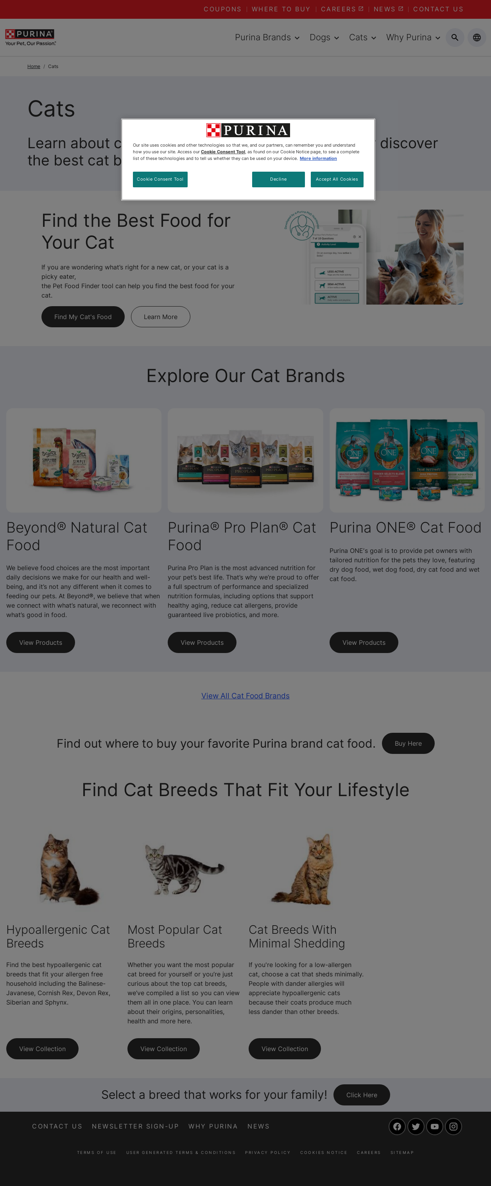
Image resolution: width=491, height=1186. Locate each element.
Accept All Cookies (337, 179)
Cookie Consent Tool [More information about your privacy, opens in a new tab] (223, 151)
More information (318, 158)
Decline (278, 179)
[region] (248, 159)
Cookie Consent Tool (160, 179)
